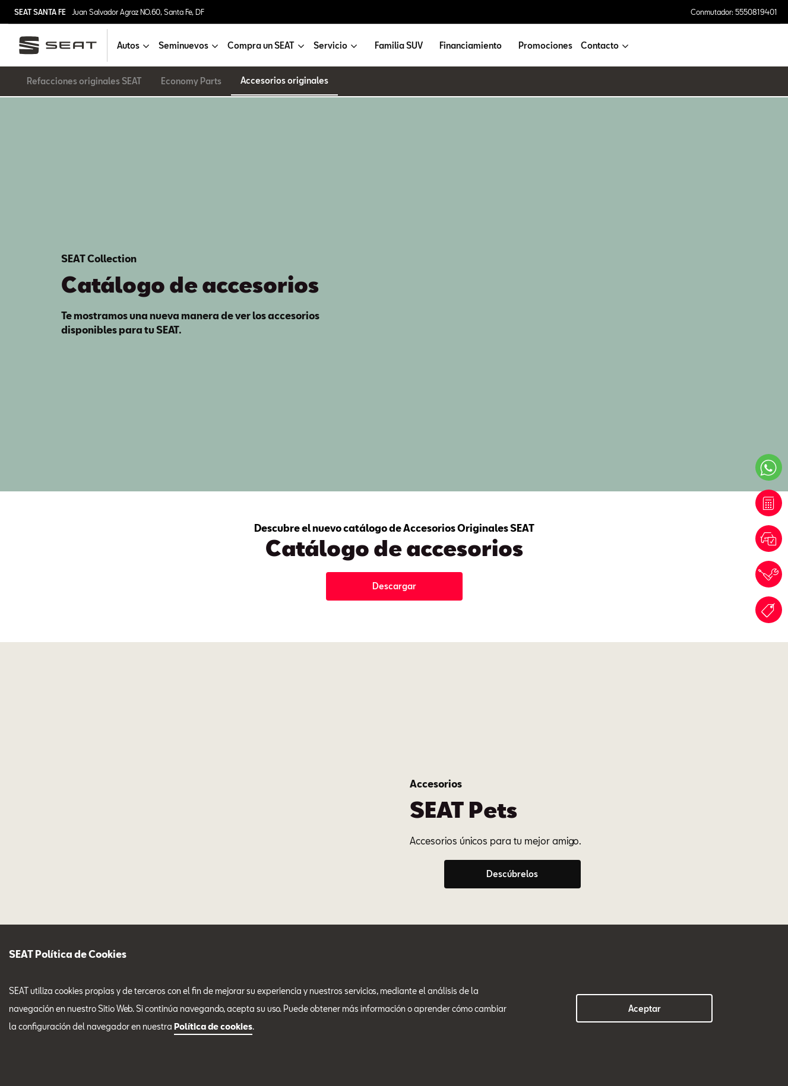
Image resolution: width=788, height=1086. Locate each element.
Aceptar (644, 1009)
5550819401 (188, 888)
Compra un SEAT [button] (261, 45)
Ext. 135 (408, 632)
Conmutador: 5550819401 (734, 12)
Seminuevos (510, 648)
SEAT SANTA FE (40, 12)
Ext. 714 (253, 632)
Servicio (193, 648)
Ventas (36, 659)
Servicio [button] (330, 45)
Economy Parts (191, 81)
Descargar (394, 277)
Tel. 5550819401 (46, 632)
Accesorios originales (284, 80)
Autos (20, 856)
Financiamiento (470, 45)
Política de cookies (213, 1026)
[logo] (62, 45)
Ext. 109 (562, 632)
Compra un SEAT (41, 897)
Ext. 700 (101, 632)
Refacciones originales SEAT (84, 81)
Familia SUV (399, 45)
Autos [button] (128, 45)
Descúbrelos (512, 430)
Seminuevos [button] (183, 45)
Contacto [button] (600, 45)
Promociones (545, 45)
